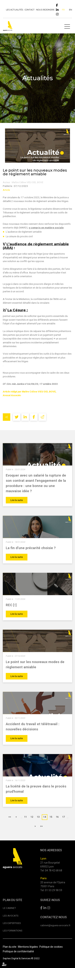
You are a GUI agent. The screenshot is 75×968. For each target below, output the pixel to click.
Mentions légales (28, 946)
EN (70, 10)
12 (32, 817)
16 (57, 817)
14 (44, 817)
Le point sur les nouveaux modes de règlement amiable (35, 664)
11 (25, 817)
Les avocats (10, 915)
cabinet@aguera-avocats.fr (55, 925)
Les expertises (12, 923)
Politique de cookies (51, 946)
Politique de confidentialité (18, 951)
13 (38, 817)
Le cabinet (9, 907)
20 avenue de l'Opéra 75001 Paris (52, 884)
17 (63, 817)
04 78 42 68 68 (53, 870)
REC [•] (11, 605)
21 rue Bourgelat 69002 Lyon (50, 864)
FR (63, 10)
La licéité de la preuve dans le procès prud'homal (36, 789)
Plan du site (9, 946)
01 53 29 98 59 (53, 890)
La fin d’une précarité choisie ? (31, 548)
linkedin (57, 9)
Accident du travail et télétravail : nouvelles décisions (32, 726)
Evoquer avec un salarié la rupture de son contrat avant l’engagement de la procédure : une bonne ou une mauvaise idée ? (36, 483)
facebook (57, 5)
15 (51, 817)
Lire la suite (16, 500)
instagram (57, 14)
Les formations (12, 930)
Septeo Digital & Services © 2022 (21, 958)
